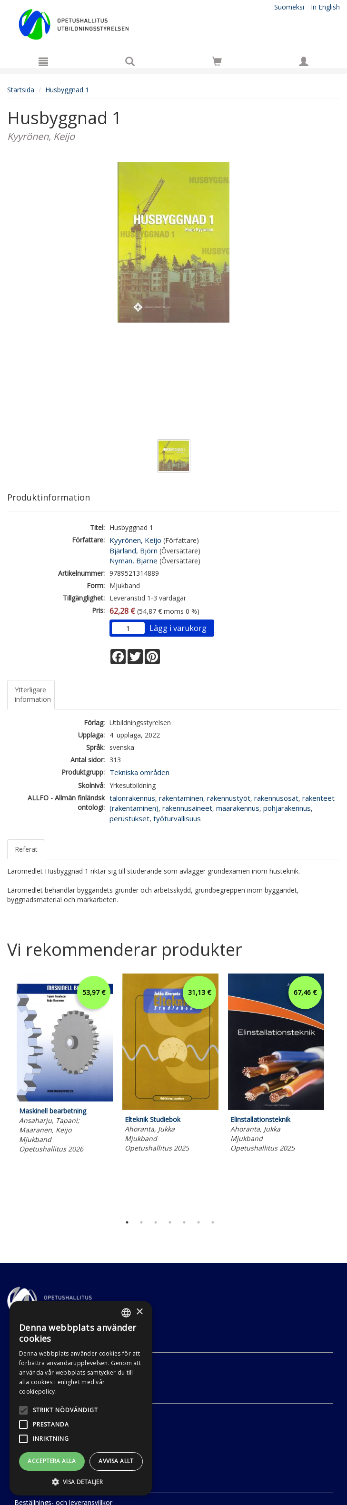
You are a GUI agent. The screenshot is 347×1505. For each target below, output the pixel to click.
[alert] (81, 1398)
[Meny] (43, 61)
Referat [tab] (26, 849)
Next (335, 1092)
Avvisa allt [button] (116, 1461)
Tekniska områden (139, 772)
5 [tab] (184, 1222)
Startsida (20, 89)
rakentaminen (181, 798)
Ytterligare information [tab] (33, 694)
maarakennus (237, 808)
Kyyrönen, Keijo (135, 540)
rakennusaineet (187, 808)
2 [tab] (141, 1222)
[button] (81, 1481)
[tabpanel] (65, 1065)
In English (325, 6)
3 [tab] (155, 1222)
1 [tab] (127, 1222)
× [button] (139, 1312)
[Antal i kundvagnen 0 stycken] (217, 63)
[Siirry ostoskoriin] (217, 61)
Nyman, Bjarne (133, 560)
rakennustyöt (228, 798)
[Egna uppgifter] (303, 61)
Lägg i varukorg (178, 628)
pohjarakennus (287, 808)
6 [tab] (198, 1222)
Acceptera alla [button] (52, 1461)
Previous (5, 1092)
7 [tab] (213, 1222)
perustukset (129, 818)
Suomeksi (289, 6)
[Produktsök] (130, 61)
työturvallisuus (177, 818)
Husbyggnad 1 (67, 89)
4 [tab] (170, 1222)
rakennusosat (276, 798)
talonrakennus (132, 798)
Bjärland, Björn (133, 550)
